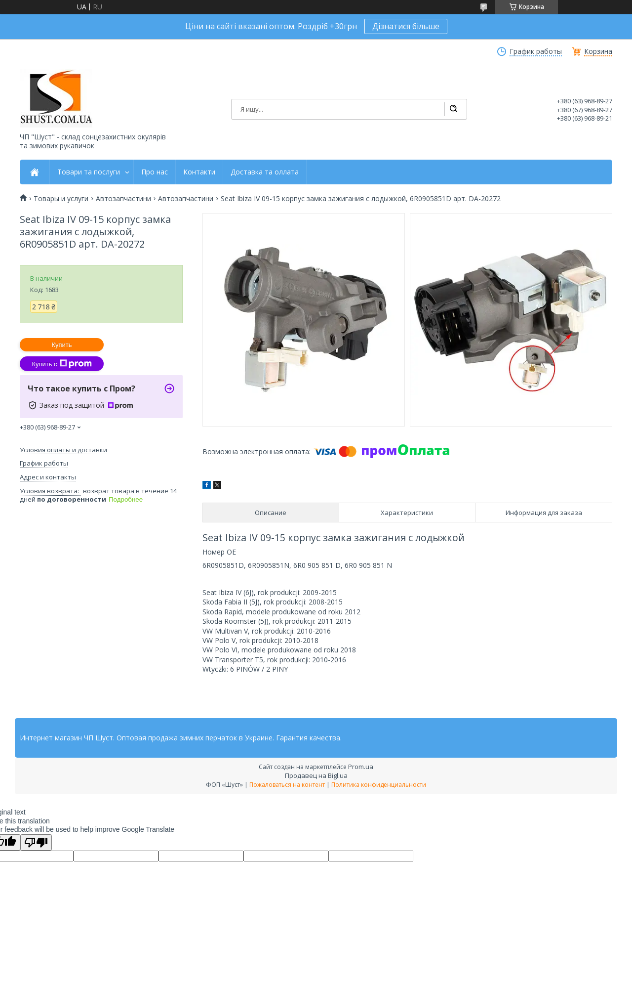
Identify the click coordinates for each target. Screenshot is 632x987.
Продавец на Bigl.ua (316, 775)
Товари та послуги (88, 172)
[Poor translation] (36, 842)
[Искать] (453, 109)
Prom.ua (360, 766)
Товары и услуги (61, 198)
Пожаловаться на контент (287, 784)
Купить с (61, 363)
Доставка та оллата (265, 172)
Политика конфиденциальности (378, 784)
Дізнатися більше (405, 26)
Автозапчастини (123, 198)
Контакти (199, 172)
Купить (61, 344)
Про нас (154, 172)
